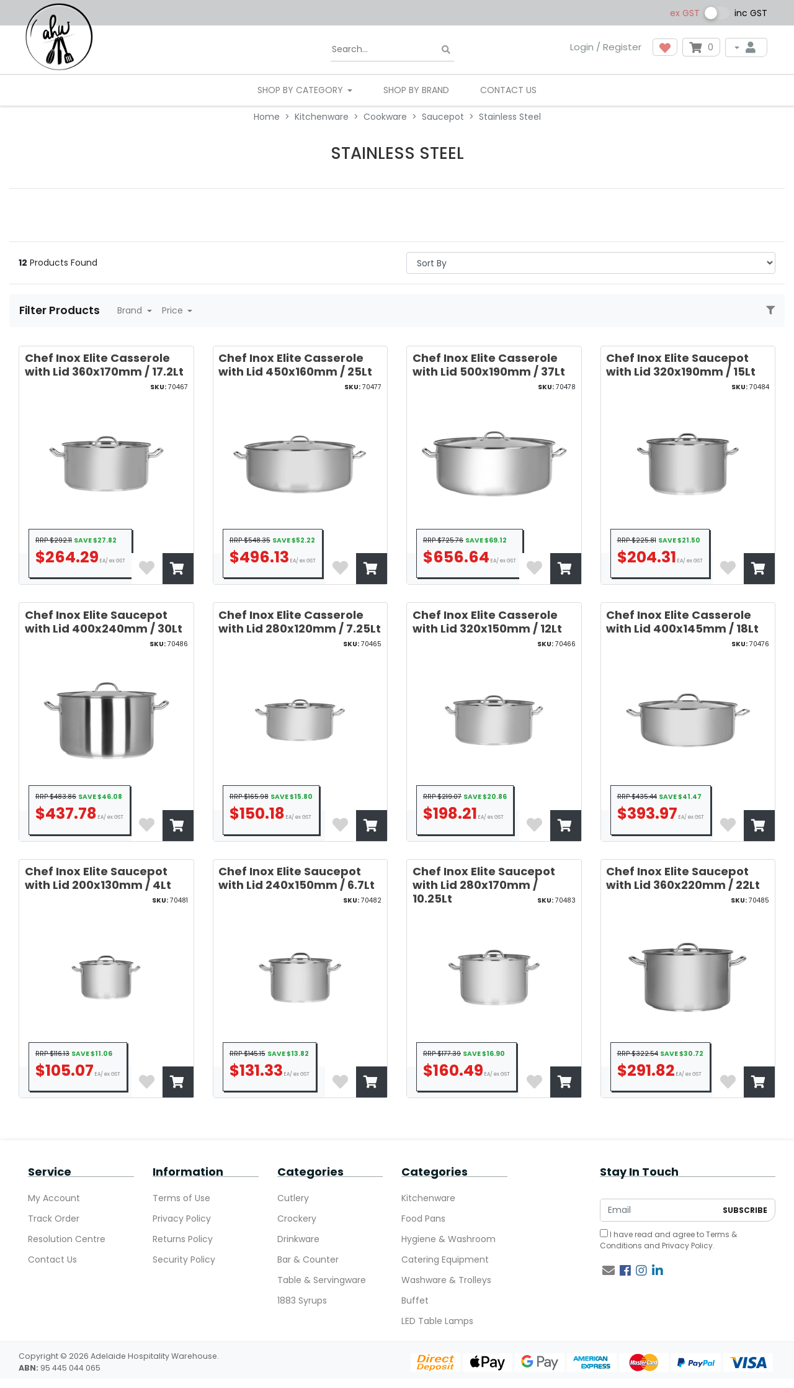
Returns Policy (183, 1239)
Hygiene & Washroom (448, 1239)
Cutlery (293, 1198)
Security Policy (184, 1259)
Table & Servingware (321, 1280)
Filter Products (60, 310)
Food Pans (423, 1218)
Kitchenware (428, 1198)
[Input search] (392, 49)
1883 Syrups (302, 1300)
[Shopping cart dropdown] (701, 47)
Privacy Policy (182, 1218)
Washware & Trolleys (446, 1280)
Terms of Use (181, 1198)
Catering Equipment (445, 1259)
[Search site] (446, 50)
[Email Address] (658, 1210)
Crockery (296, 1218)
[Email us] (608, 1270)
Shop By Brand (416, 90)
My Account (54, 1198)
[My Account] (746, 47)
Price (173, 310)
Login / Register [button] (605, 46)
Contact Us (508, 90)
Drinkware (298, 1239)
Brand (131, 310)
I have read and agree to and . (668, 1240)
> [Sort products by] (590, 263)
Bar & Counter (308, 1259)
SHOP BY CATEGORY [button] (301, 90)
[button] (665, 47)
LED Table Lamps (437, 1321)
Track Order (53, 1218)
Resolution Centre (66, 1239)
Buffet (415, 1300)
